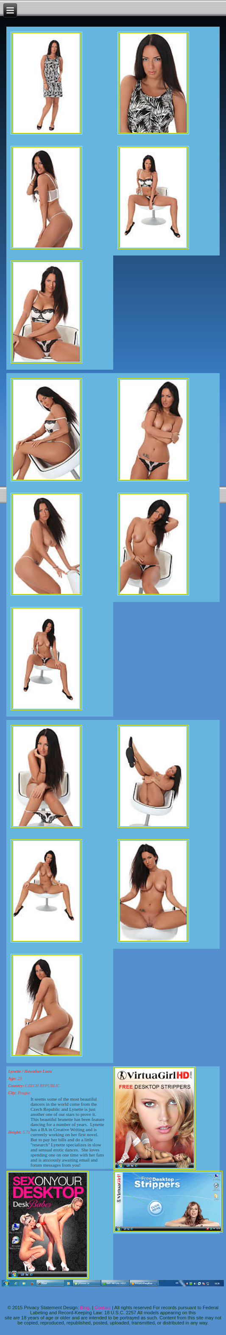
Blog (84, 1307)
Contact (103, 1307)
